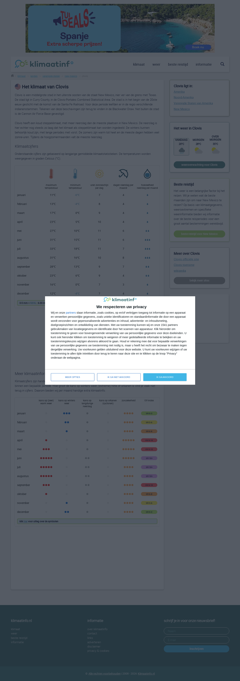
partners (71, 312)
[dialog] (120, 340)
